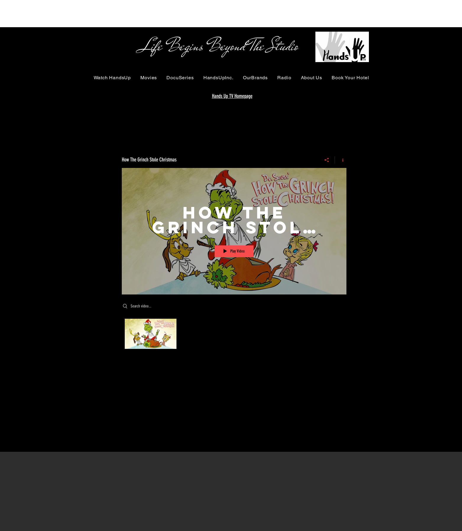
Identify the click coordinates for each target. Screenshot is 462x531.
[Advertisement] (107, 13)
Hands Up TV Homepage (232, 96)
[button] (112, 77)
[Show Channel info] (340, 159)
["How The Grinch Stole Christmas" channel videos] (234, 335)
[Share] (327, 159)
